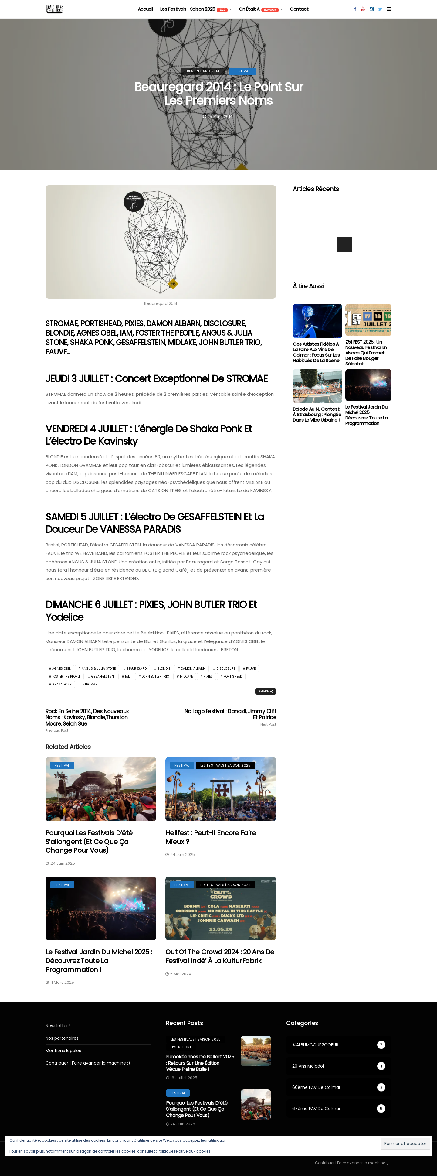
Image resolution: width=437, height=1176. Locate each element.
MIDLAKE (186, 676)
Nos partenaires (62, 1038)
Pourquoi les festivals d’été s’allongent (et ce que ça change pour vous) (89, 841)
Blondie (164, 668)
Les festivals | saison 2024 (225, 884)
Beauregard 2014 (203, 71)
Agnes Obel (61, 668)
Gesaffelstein (102, 676)
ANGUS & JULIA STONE (99, 668)
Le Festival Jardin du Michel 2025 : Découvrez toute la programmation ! (99, 960)
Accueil (145, 9)
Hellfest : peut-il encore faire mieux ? (210, 837)
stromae (90, 684)
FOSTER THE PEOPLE (66, 676)
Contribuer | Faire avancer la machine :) (88, 1063)
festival (242, 71)
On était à (259, 9)
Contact (299, 9)
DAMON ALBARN (193, 668)
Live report (181, 1046)
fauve (251, 668)
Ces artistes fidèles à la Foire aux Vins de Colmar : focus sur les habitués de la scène (316, 352)
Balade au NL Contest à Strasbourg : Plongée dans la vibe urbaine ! (317, 414)
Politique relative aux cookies (184, 1151)
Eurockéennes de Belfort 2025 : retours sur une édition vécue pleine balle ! (200, 1063)
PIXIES (208, 676)
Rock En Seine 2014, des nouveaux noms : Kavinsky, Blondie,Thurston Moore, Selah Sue (92, 720)
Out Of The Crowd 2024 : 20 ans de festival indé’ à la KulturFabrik (219, 956)
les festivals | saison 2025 (194, 9)
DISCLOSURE (225, 668)
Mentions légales (63, 1050)
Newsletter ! (58, 1025)
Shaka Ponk (62, 684)
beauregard (137, 668)
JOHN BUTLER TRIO (155, 676)
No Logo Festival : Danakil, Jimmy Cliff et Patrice (230, 717)
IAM (128, 676)
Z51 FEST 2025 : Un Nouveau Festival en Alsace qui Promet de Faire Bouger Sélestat (366, 353)
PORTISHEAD (233, 676)
